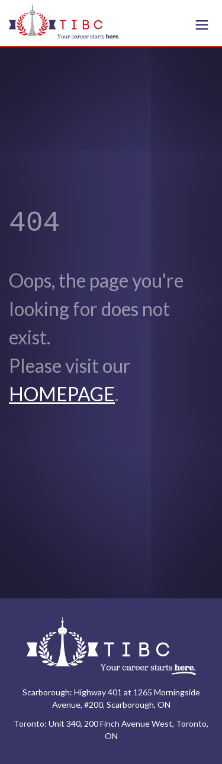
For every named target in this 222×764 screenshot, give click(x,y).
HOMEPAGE (62, 393)
